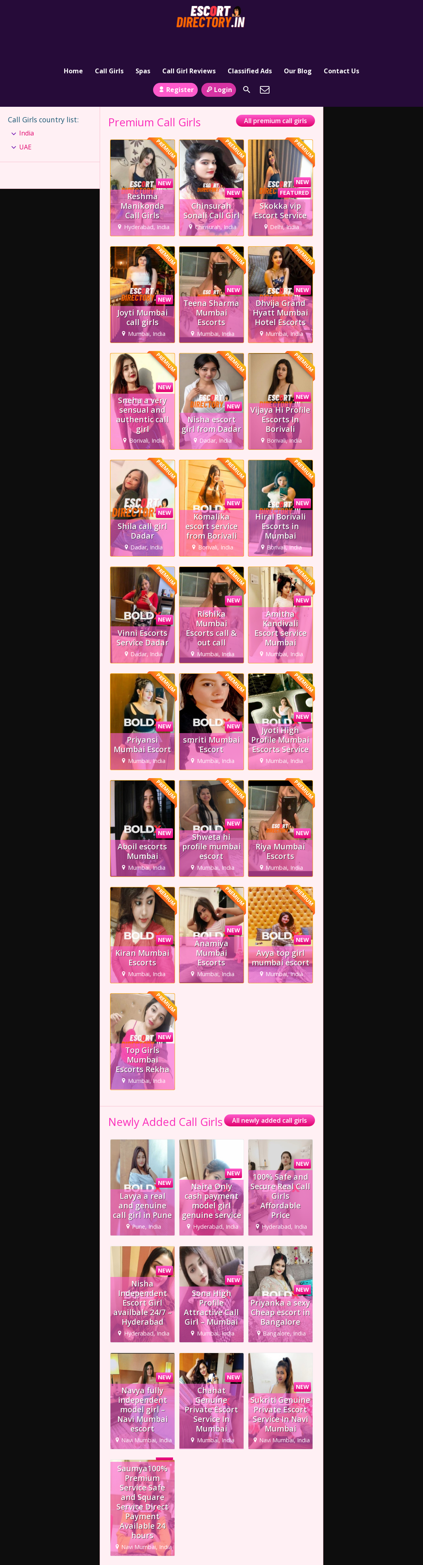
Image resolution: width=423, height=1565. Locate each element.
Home (73, 41)
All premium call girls (275, 96)
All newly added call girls (269, 1096)
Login (218, 65)
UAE (25, 122)
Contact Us (341, 41)
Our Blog (298, 41)
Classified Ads (250, 41)
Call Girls (109, 41)
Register (175, 65)
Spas (143, 41)
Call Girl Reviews (189, 41)
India (26, 108)
